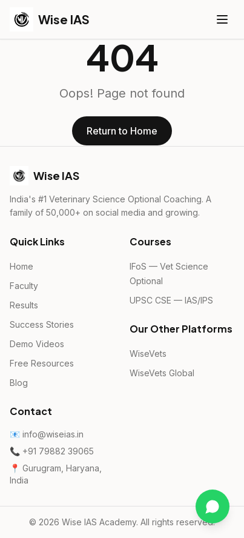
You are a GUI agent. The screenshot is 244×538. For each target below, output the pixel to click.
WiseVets (148, 353)
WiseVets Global (162, 373)
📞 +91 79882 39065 (52, 451)
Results (24, 305)
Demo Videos (37, 344)
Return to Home (122, 131)
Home (21, 266)
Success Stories (42, 324)
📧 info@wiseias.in (47, 434)
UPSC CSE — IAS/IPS (171, 300)
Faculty (24, 286)
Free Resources (42, 363)
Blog (19, 382)
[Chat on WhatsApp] (212, 506)
